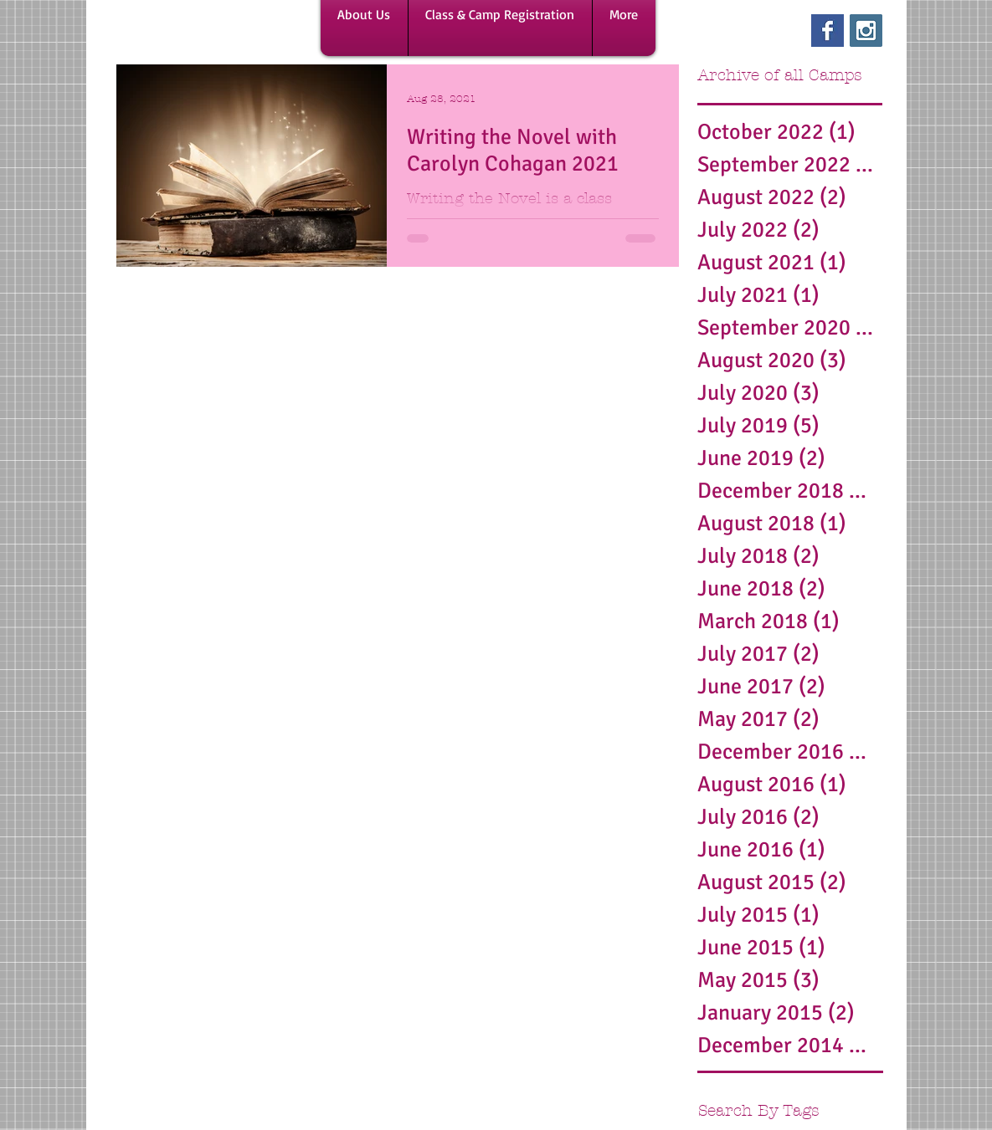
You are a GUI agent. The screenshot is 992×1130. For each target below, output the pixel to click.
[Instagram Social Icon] (866, 30)
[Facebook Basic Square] (827, 30)
